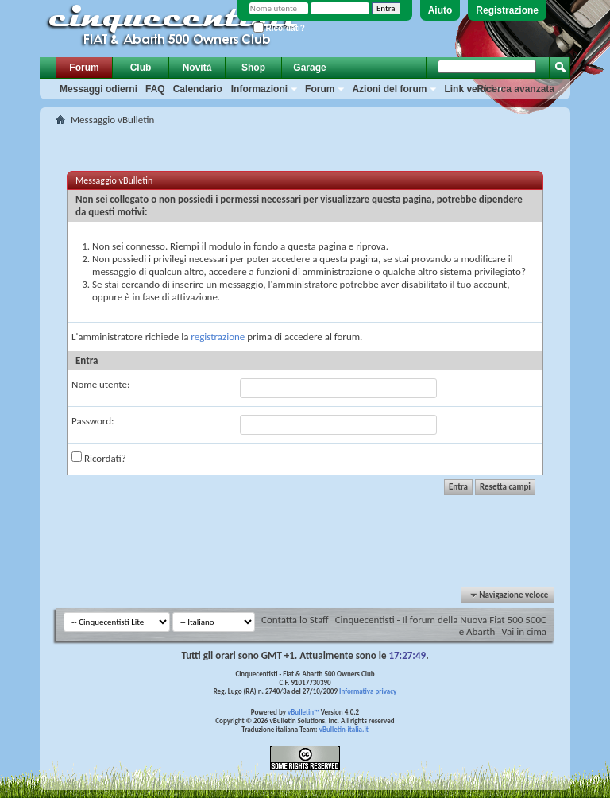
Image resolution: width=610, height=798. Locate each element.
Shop (253, 67)
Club (141, 67)
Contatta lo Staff (295, 620)
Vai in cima (523, 631)
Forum (83, 67)
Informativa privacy (367, 691)
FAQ (155, 89)
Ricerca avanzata (515, 89)
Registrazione (507, 10)
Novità (197, 67)
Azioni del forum (389, 89)
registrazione (218, 337)
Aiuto (440, 10)
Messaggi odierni (98, 89)
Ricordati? (279, 28)
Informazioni (259, 89)
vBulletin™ (303, 711)
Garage (309, 67)
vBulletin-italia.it (344, 729)
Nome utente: (100, 384)
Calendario (197, 89)
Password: (92, 421)
